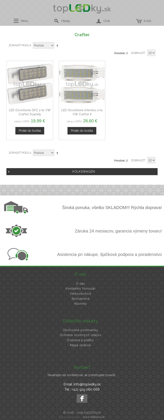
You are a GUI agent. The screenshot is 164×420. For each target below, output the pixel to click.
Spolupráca (80, 298)
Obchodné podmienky (80, 330)
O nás (80, 283)
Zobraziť (138, 53)
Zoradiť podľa (20, 45)
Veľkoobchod (80, 293)
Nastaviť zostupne (58, 45)
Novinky (80, 303)
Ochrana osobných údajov (80, 335)
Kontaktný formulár (81, 288)
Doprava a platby (80, 340)
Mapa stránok (80, 345)
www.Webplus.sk (94, 417)
